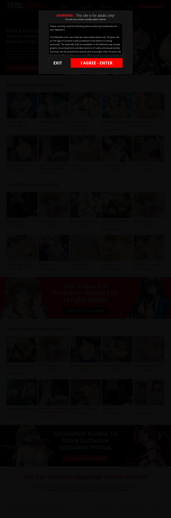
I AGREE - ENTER (96, 63)
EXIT (57, 63)
